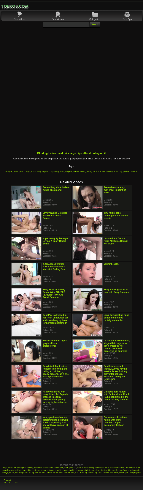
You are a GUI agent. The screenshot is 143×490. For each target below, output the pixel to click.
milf (77, 472)
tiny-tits (107, 470)
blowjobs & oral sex (96, 171)
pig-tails (87, 470)
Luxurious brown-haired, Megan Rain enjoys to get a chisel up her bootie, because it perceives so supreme (117, 345)
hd (16, 472)
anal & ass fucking (85, 468)
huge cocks (8, 468)
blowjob (8, 171)
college (5, 472)
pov (21, 171)
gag (129, 470)
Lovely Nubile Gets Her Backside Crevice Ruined (55, 215)
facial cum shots (117, 468)
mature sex (69, 472)
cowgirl (27, 171)
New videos (20, 19)
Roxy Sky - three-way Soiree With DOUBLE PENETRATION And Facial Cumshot (54, 293)
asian (13, 470)
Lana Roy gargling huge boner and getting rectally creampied (116, 318)
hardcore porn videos (43, 468)
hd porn (68, 171)
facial (11, 472)
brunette (136, 470)
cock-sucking (70, 470)
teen (138, 468)
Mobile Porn (15, 6)
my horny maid (57, 171)
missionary (36, 171)
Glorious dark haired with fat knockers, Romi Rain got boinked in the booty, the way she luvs (116, 395)
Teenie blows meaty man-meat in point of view (115, 190)
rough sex (23, 472)
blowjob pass (135, 472)
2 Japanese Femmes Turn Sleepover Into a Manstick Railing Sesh (54, 267)
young (80, 470)
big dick (98, 472)
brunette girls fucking (23, 468)
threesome (22, 470)
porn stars (130, 468)
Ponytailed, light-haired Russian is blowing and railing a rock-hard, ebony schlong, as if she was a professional (56, 371)
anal (82, 472)
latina (16, 171)
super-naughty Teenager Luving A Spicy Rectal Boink (56, 241)
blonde (106, 472)
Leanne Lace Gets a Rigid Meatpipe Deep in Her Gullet (116, 241)
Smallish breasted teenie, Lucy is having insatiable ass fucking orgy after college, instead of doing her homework (115, 373)
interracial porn (102, 468)
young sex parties (37, 472)
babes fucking (80, 171)
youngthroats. (111, 264)
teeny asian (40, 470)
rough (114, 470)
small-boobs (97, 470)
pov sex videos (130, 171)
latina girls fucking (114, 171)
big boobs (89, 472)
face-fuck (122, 470)
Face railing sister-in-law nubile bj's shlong (56, 188)
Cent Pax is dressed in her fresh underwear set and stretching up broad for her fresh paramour (55, 319)
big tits (31, 470)
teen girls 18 (70, 468)
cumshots (59, 468)
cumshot (6, 470)
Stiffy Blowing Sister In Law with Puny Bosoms (116, 290)
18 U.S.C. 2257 (11, 482)
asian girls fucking (55, 470)
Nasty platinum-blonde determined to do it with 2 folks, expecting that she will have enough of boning (55, 422)
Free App (127, 19)
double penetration (54, 472)
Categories (94, 19)
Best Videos (58, 19)
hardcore (114, 472)
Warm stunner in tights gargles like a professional (55, 343)
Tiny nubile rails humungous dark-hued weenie (116, 215)
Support (7, 480)
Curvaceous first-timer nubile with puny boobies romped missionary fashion (116, 421)
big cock (46, 171)
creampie (123, 472)
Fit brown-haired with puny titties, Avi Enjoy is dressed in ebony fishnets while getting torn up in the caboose (55, 396)
